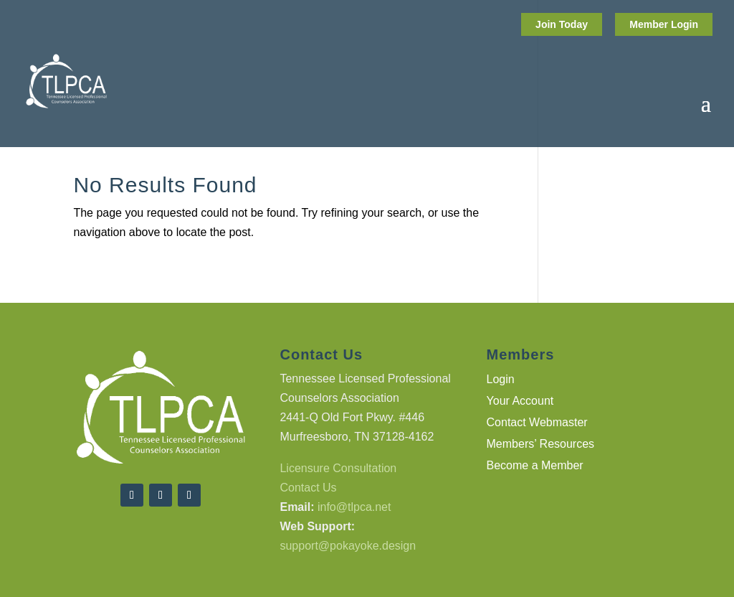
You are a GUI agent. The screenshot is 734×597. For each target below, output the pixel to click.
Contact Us (308, 487)
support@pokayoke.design (348, 546)
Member (650, 24)
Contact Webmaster (537, 423)
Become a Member (535, 466)
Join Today (561, 24)
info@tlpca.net (354, 507)
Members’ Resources (541, 444)
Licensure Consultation (338, 468)
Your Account (520, 401)
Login (684, 24)
